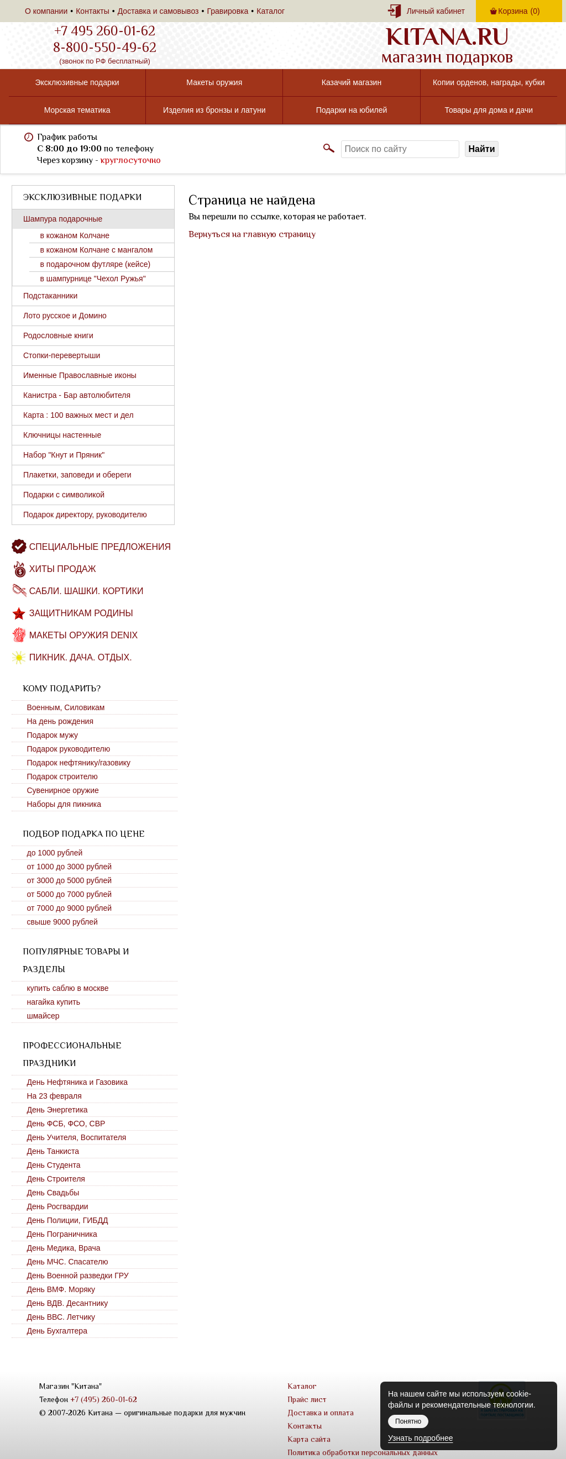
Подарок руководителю (69, 748)
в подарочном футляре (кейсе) (95, 264)
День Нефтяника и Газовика (77, 1082)
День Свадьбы (53, 1192)
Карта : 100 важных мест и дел (78, 415)
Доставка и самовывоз (158, 11)
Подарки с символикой (63, 494)
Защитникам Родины (81, 613)
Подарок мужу (52, 735)
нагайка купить (53, 1002)
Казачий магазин (351, 82)
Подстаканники (50, 295)
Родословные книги (58, 335)
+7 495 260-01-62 (104, 31)
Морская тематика (77, 110)
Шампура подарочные (62, 218)
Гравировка (227, 11)
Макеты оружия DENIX (83, 635)
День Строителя (56, 1178)
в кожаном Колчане (75, 235)
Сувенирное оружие (63, 790)
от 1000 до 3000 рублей (69, 866)
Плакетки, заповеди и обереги (77, 474)
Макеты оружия (214, 82)
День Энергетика (57, 1109)
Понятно (408, 1421)
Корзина (518, 11)
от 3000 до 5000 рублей (69, 880)
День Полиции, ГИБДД (67, 1220)
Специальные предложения (100, 547)
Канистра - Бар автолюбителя (76, 395)
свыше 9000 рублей (62, 921)
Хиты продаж (62, 569)
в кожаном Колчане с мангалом (96, 249)
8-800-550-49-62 (104, 47)
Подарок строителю (62, 776)
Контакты (92, 11)
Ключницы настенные (62, 435)
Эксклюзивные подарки (77, 82)
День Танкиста (53, 1151)
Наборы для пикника (64, 804)
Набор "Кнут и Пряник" (63, 454)
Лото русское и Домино (65, 315)
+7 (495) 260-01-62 (103, 1399)
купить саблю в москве (68, 988)
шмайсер (43, 1015)
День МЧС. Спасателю (67, 1261)
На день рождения (60, 721)
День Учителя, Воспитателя (77, 1137)
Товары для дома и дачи (488, 110)
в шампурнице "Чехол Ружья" (93, 278)
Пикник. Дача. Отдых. (80, 657)
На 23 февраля (54, 1095)
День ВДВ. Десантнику (67, 1303)
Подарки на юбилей (351, 110)
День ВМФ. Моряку (61, 1289)
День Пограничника (62, 1234)
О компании (46, 11)
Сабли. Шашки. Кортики (86, 591)
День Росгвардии (57, 1206)
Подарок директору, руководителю (85, 514)
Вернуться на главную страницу (252, 234)
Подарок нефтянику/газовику (79, 762)
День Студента (54, 1165)
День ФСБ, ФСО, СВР (66, 1123)
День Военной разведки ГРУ (78, 1275)
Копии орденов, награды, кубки (489, 82)
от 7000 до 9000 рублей (69, 908)
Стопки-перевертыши (61, 355)
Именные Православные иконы (80, 375)
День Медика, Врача (64, 1247)
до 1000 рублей (55, 852)
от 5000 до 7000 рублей (69, 894)
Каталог (270, 11)
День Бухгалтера (57, 1330)
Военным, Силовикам (66, 707)
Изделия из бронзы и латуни (214, 110)
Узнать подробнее (420, 1438)
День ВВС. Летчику (61, 1317)
